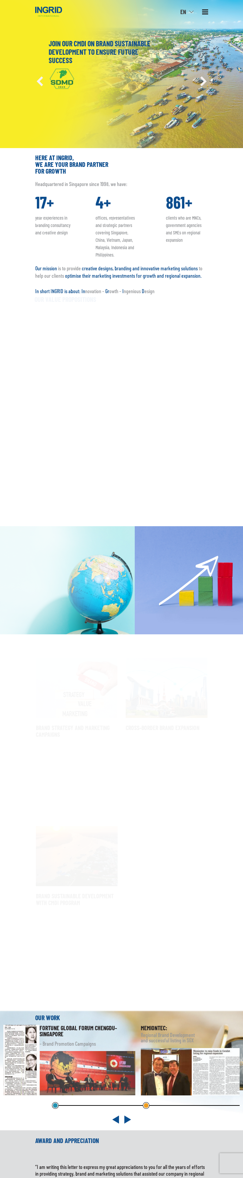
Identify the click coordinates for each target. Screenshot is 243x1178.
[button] (40, 81)
